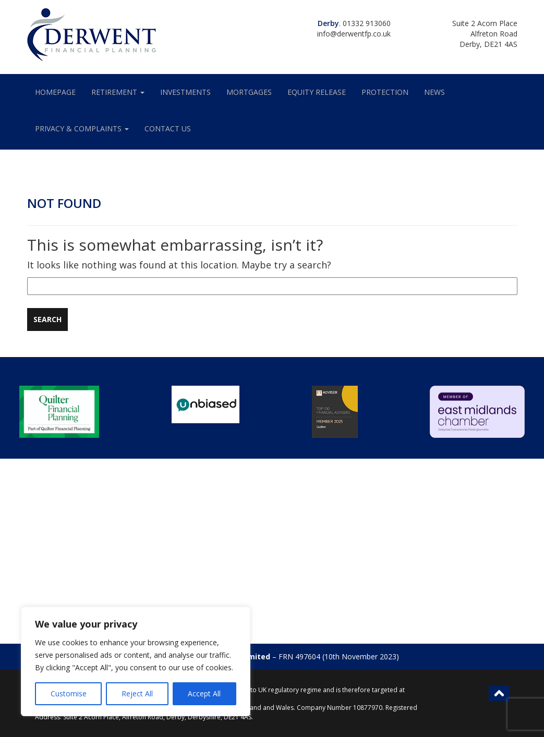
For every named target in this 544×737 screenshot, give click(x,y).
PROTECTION (384, 92)
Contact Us (167, 128)
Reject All (137, 693)
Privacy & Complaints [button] (82, 128)
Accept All (204, 693)
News (434, 92)
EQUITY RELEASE (316, 92)
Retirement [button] (117, 92)
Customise (69, 693)
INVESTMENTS (185, 92)
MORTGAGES (249, 92)
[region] (135, 661)
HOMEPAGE (55, 92)
